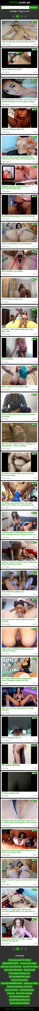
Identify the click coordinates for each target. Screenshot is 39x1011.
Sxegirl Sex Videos (31, 983)
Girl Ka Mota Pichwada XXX (19, 973)
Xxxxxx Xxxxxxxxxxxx (20, 980)
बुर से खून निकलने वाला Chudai (19, 977)
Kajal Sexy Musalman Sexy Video (19, 986)
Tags (13, 1009)
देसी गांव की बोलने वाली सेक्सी (19, 1003)
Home (7, 1009)
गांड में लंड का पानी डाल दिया (13, 970)
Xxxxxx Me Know (11, 990)
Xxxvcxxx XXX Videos (28, 963)
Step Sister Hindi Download (11, 967)
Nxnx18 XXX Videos (30, 967)
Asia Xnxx (11, 993)
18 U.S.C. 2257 (28, 1009)
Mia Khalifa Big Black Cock (19, 996)
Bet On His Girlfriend (24, 993)
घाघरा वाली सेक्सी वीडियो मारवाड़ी (11, 983)
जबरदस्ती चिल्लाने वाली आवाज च (19, 1000)
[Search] (15, 7)
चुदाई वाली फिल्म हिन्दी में (10, 963)
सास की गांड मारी (29, 970)
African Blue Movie (27, 990)
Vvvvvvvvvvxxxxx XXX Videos (19, 960)
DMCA (18, 1009)
